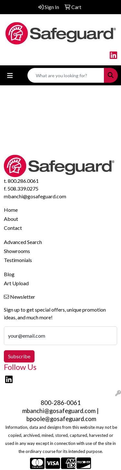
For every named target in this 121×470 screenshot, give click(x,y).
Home (11, 210)
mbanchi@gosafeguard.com (35, 196)
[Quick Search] (65, 75)
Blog (9, 274)
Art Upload (16, 283)
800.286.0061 (23, 181)
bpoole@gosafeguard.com (61, 418)
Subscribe (19, 356)
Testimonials (18, 260)
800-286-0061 (61, 402)
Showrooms (17, 251)
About (11, 219)
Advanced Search (23, 242)
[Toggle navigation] (10, 75)
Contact (13, 228)
